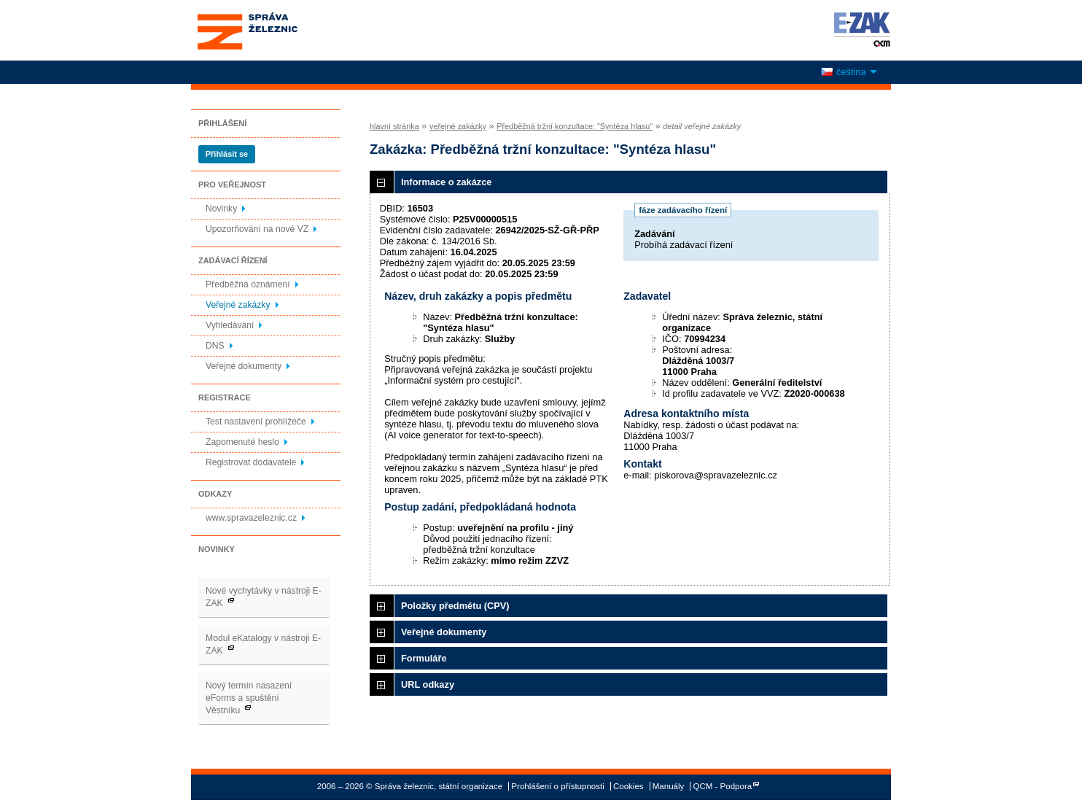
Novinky (221, 208)
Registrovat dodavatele (251, 462)
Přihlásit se (227, 154)
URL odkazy (427, 684)
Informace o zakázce (446, 181)
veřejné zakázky (457, 126)
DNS (215, 346)
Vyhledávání (230, 325)
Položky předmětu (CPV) (455, 605)
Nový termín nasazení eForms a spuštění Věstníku (249, 697)
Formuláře (424, 658)
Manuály (669, 786)
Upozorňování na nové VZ (257, 229)
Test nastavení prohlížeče (256, 421)
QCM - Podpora (722, 786)
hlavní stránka (394, 126)
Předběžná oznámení (248, 284)
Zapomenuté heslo (242, 442)
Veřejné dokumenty (243, 366)
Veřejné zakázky (238, 305)
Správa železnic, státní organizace (274, 30)
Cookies (628, 786)
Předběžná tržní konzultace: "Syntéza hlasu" (575, 126)
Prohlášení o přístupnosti (557, 786)
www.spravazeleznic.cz (251, 518)
